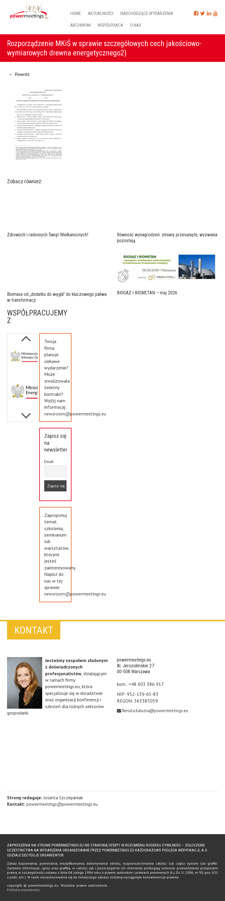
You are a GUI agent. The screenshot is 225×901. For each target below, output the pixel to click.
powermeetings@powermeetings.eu (62, 804)
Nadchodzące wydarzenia (146, 13)
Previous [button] (26, 413)
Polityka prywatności (23, 890)
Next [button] (26, 335)
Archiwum (80, 25)
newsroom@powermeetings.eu (75, 414)
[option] (23, 361)
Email (49, 461)
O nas (135, 25)
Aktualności (100, 13)
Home (75, 13)
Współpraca (110, 25)
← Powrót (19, 74)
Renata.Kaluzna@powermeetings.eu (155, 710)
